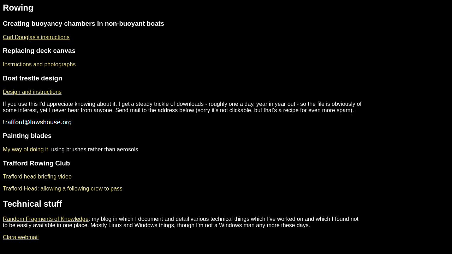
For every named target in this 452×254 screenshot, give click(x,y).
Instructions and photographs (39, 64)
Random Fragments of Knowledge (46, 219)
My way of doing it (25, 149)
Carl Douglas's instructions (36, 37)
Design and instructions (32, 92)
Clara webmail (20, 237)
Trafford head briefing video (37, 177)
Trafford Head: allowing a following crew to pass (63, 189)
